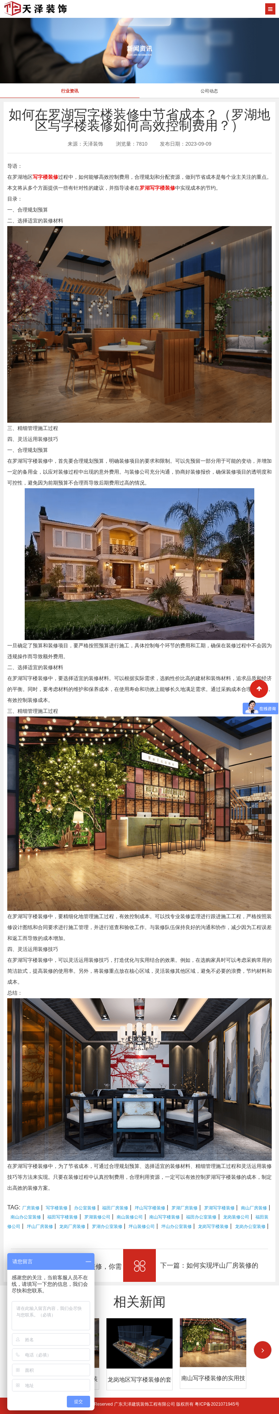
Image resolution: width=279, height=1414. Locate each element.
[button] (263, 1350)
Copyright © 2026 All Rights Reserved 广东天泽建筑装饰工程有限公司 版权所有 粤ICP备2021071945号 (139, 1404)
